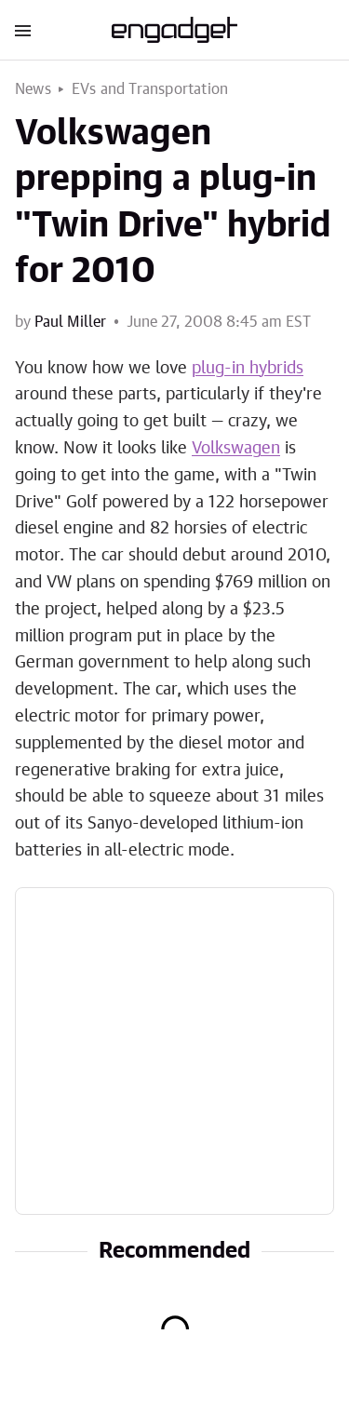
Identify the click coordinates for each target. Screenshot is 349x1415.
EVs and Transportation (150, 89)
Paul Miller (70, 322)
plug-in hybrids (247, 368)
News (33, 89)
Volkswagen (236, 448)
